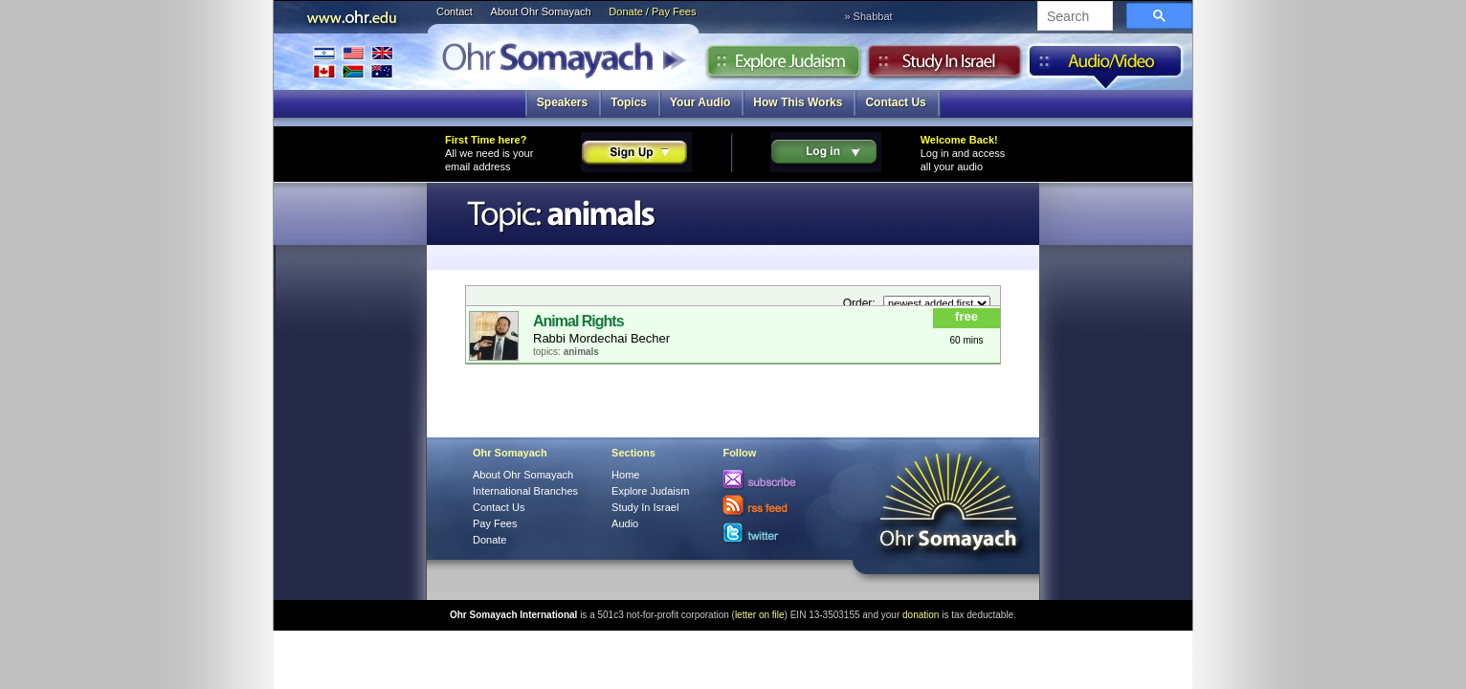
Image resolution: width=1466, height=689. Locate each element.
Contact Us (895, 102)
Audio (1106, 66)
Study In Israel (644, 507)
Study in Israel (944, 66)
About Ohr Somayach (541, 11)
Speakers (562, 102)
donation (920, 615)
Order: (860, 303)
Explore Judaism (783, 66)
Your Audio (700, 102)
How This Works (797, 102)
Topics (629, 102)
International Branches (353, 61)
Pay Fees (495, 523)
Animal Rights (578, 321)
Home (625, 474)
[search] (1073, 17)
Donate (489, 539)
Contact (454, 11)
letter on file (760, 615)
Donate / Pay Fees (652, 11)
